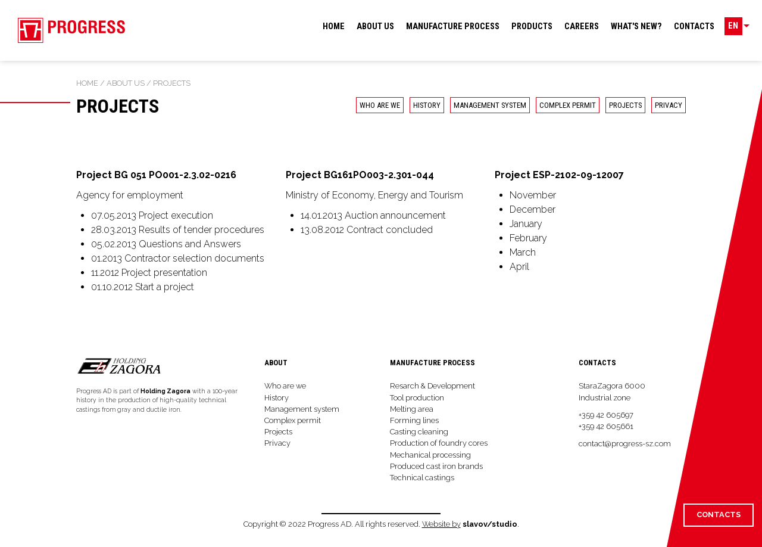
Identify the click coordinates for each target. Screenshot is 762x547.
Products (531, 26)
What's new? (636, 26)
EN (735, 26)
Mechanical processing (430, 454)
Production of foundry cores (439, 443)
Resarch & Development (432, 385)
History (427, 105)
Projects (625, 105)
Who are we (380, 105)
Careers (581, 26)
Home (334, 26)
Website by (441, 524)
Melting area (411, 409)
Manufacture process (452, 26)
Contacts (694, 26)
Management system (490, 105)
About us (375, 26)
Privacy (277, 443)
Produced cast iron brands (436, 466)
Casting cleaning (419, 431)
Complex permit (567, 105)
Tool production (417, 397)
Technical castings (422, 477)
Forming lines (414, 420)
